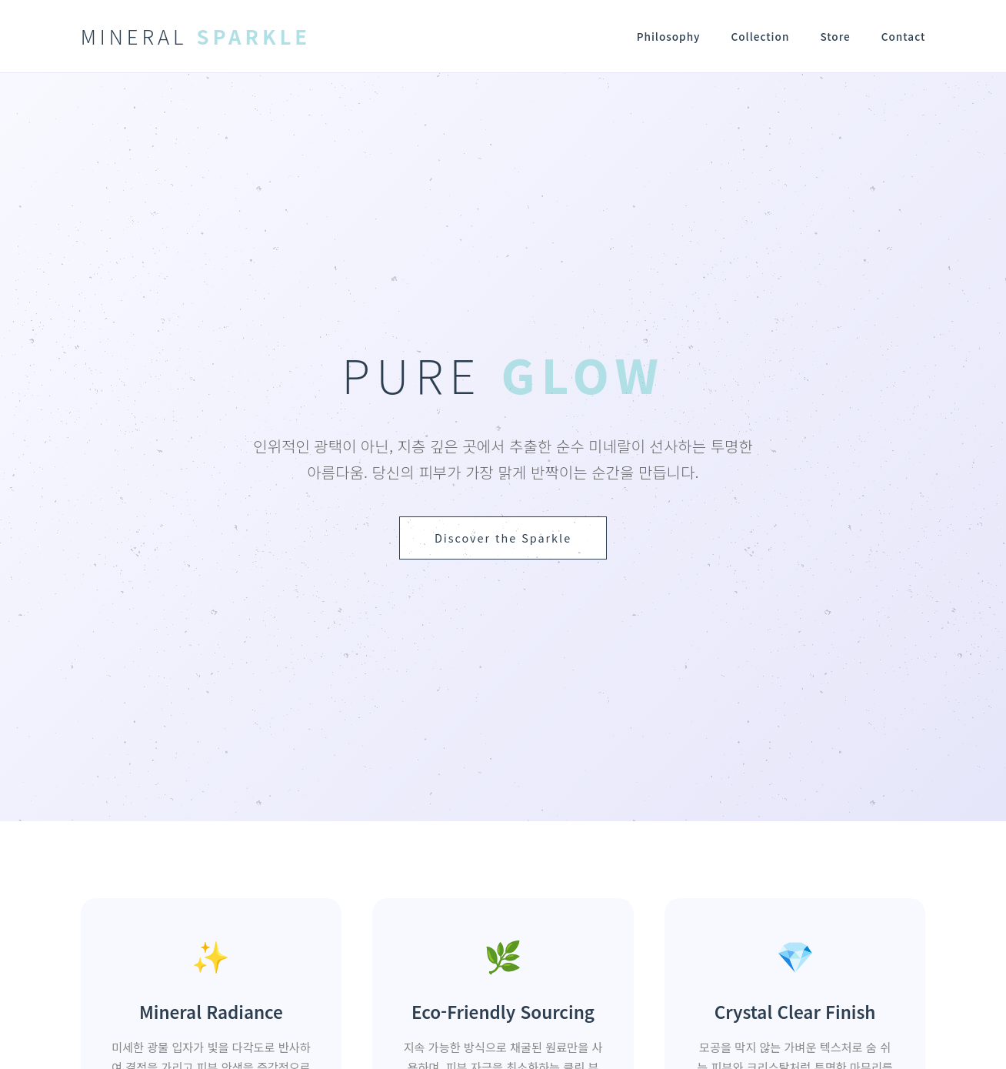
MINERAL (196, 36)
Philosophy (669, 36)
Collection (760, 36)
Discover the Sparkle (503, 537)
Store (835, 36)
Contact (903, 36)
